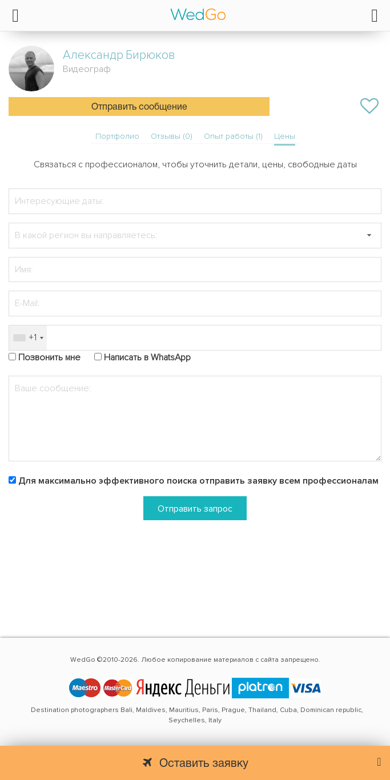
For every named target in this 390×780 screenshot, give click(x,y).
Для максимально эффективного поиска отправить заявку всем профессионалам (198, 481)
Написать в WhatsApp (147, 357)
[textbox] (195, 235)
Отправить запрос (195, 508)
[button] (368, 235)
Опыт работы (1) (233, 136)
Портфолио (117, 136)
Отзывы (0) (171, 136)
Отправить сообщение (139, 107)
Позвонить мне (49, 357)
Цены (284, 136)
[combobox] (28, 337)
